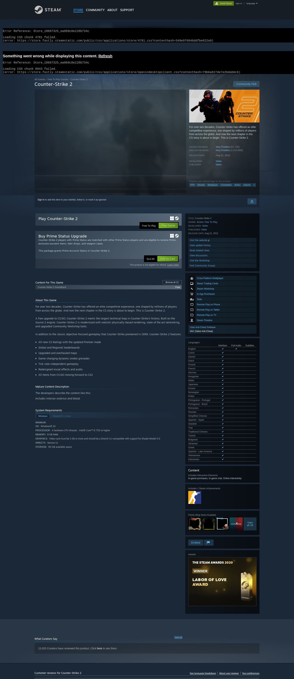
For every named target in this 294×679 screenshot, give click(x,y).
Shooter (201, 189)
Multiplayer (213, 189)
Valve (219, 165)
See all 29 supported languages (204, 314)
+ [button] (254, 189)
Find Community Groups (202, 442)
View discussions (199, 432)
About (112, 10)
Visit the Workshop (200, 437)
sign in (239, 3)
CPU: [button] (198, 643)
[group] (147, 643)
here (99, 561)
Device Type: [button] (226, 643)
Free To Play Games (58, 83)
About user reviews (229, 586)
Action (237, 189)
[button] (167, 263)
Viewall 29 (250, 378)
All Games (39, 83)
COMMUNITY (95, 10)
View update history (200, 422)
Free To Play (211, 399)
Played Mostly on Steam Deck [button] (147, 643)
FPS (192, 189)
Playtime (126, 631)
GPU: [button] (210, 643)
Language (87, 631)
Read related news (199, 427)
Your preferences (251, 586)
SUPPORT (127, 10)
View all (178, 551)
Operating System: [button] (178, 643)
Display (142, 631)
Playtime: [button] (120, 643)
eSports (246, 189)
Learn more (173, 269)
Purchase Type (66, 631)
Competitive (226, 189)
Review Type (43, 631)
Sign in (41, 204)
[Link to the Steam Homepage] (51, 12)
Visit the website (200, 417)
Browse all (172, 286)
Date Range (107, 631)
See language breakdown (203, 586)
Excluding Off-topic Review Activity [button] (91, 643)
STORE (78, 10)
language (250, 3)
